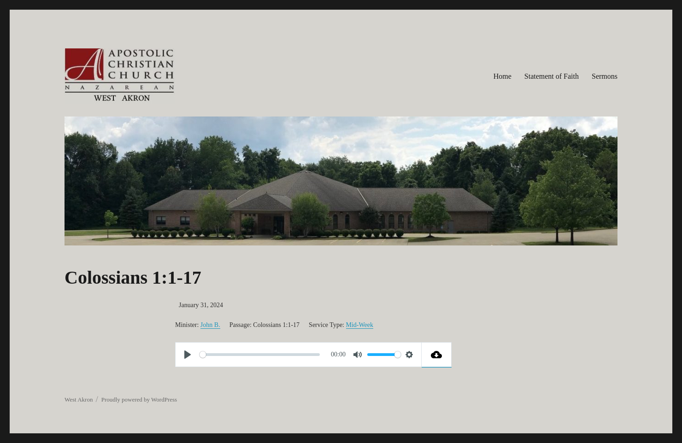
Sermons (604, 76)
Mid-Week (360, 324)
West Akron (79, 399)
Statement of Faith (551, 76)
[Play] (187, 354)
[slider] (260, 354)
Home (503, 76)
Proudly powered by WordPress (139, 399)
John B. (210, 324)
